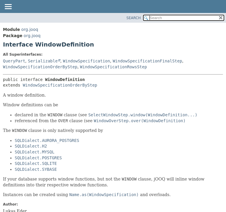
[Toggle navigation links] (8, 7)
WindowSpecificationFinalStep (147, 61)
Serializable (43, 61)
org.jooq (29, 29)
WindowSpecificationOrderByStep (40, 66)
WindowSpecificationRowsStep (113, 66)
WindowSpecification (86, 61)
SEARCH (134, 18)
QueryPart (14, 61)
